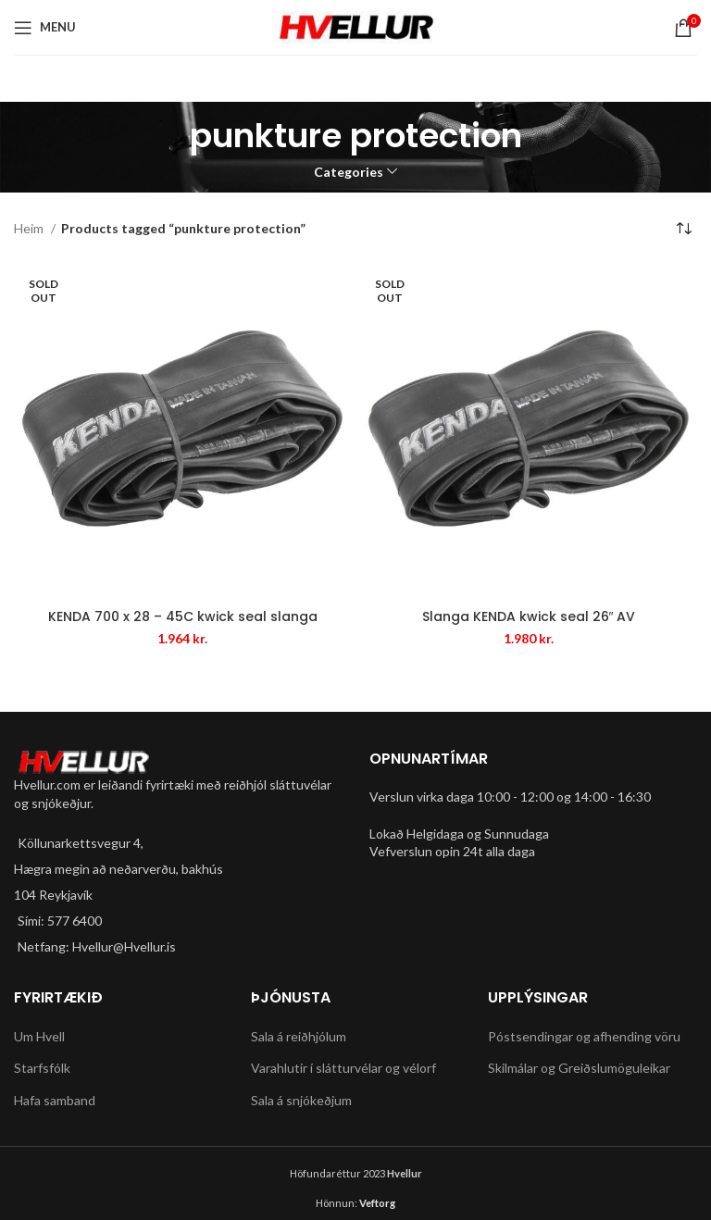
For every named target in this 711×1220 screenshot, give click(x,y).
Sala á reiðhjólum (298, 1036)
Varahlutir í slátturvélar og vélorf (343, 1068)
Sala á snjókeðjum (301, 1100)
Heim (30, 228)
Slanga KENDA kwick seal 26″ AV (529, 616)
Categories (348, 172)
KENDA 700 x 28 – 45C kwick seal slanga (183, 616)
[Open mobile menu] (45, 27)
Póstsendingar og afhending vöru (584, 1036)
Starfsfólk (42, 1068)
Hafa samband (54, 1100)
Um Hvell (39, 1036)
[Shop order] (683, 229)
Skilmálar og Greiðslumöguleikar (579, 1068)
